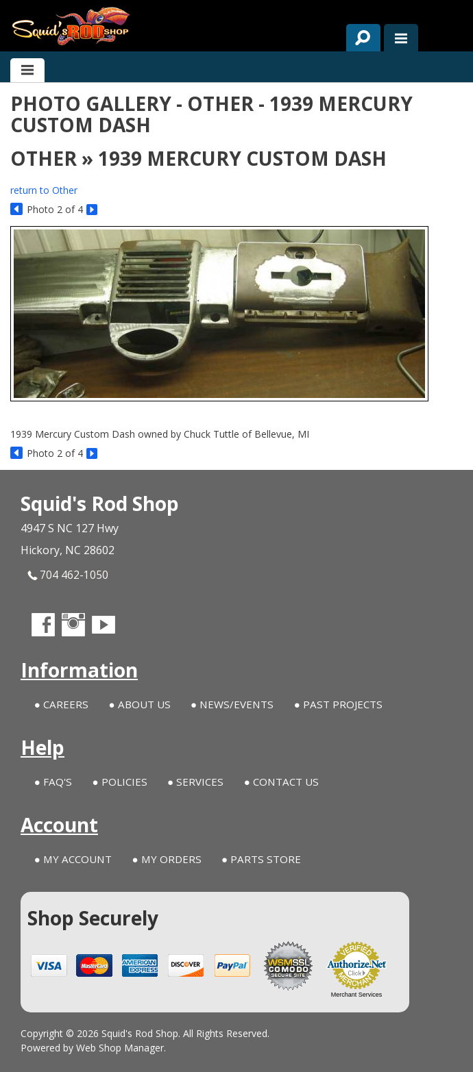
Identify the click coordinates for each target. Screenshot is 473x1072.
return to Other (43, 190)
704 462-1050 (67, 575)
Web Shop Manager (120, 1047)
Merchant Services (357, 994)
